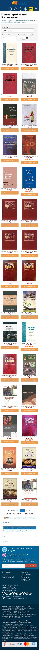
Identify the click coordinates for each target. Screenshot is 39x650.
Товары (3, 20)
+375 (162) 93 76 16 (10, 585)
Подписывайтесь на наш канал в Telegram (20, 550)
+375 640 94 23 (10, 588)
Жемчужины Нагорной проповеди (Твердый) (29, 125)
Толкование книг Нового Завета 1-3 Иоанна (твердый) (10, 375)
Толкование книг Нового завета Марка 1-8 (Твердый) (10, 282)
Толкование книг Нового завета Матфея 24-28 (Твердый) (10, 220)
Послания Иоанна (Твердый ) (29, 343)
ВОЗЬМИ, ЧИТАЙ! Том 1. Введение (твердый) (10, 436)
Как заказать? (8, 577)
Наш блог (25, 572)
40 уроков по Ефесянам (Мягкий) (29, 406)
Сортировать (18, 29)
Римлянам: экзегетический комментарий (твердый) (10, 312)
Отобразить (9, 37)
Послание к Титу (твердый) (10, 125)
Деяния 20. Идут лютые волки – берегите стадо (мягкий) (10, 343)
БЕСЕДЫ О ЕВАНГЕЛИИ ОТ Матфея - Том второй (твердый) (29, 469)
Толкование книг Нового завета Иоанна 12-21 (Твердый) (29, 64)
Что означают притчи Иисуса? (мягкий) (10, 188)
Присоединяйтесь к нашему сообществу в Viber (17, 555)
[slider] (29, 159)
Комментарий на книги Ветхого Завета (17, 531)
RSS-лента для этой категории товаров (20, 518)
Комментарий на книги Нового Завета (13, 22)
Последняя (29, 513)
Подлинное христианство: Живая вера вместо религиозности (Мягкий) (29, 312)
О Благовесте (26, 574)
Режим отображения (25, 35)
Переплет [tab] (5, 541)
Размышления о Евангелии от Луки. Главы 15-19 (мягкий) (29, 499)
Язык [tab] (4, 536)
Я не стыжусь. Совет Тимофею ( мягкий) (10, 156)
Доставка (6, 572)
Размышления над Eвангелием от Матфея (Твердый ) (29, 95)
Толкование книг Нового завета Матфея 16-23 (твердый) (10, 251)
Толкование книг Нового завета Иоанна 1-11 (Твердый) (10, 95)
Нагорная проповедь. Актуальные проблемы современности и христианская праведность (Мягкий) (29, 375)
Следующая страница (14, 513)
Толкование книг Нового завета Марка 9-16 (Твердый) (29, 282)
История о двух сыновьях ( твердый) (29, 156)
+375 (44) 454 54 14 (10, 590)
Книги (10, 20)
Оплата (5, 574)
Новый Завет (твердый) (29, 188)
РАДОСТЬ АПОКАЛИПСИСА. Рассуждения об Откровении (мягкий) (10, 469)
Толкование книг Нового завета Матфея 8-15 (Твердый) (29, 251)
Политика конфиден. (25, 578)
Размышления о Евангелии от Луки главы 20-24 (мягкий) (10, 406)
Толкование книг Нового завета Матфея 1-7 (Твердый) (29, 220)
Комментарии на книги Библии (25, 20)
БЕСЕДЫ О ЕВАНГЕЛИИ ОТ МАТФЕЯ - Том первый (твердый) (10, 499)
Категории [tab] (6, 522)
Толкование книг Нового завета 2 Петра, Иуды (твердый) (29, 436)
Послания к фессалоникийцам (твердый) (10, 64)
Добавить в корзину (9, 68)
